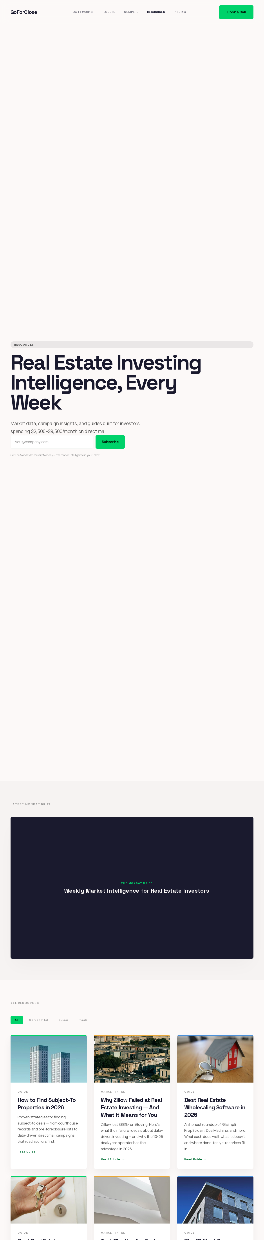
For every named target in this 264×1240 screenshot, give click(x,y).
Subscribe (110, 441)
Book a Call (236, 12)
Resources (156, 12)
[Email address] (52, 442)
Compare (131, 12)
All (16, 1020)
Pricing (180, 12)
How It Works (82, 12)
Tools (83, 1020)
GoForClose (24, 12)
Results (108, 12)
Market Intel (38, 1020)
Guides (64, 1020)
